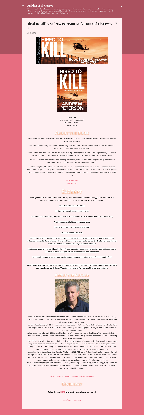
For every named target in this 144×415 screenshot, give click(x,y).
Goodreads (90, 376)
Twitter (67, 376)
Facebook (60, 376)
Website (52, 376)
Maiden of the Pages (40, 5)
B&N (75, 183)
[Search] (120, 6)
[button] (116, 23)
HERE (62, 392)
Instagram (74, 376)
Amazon (70, 183)
